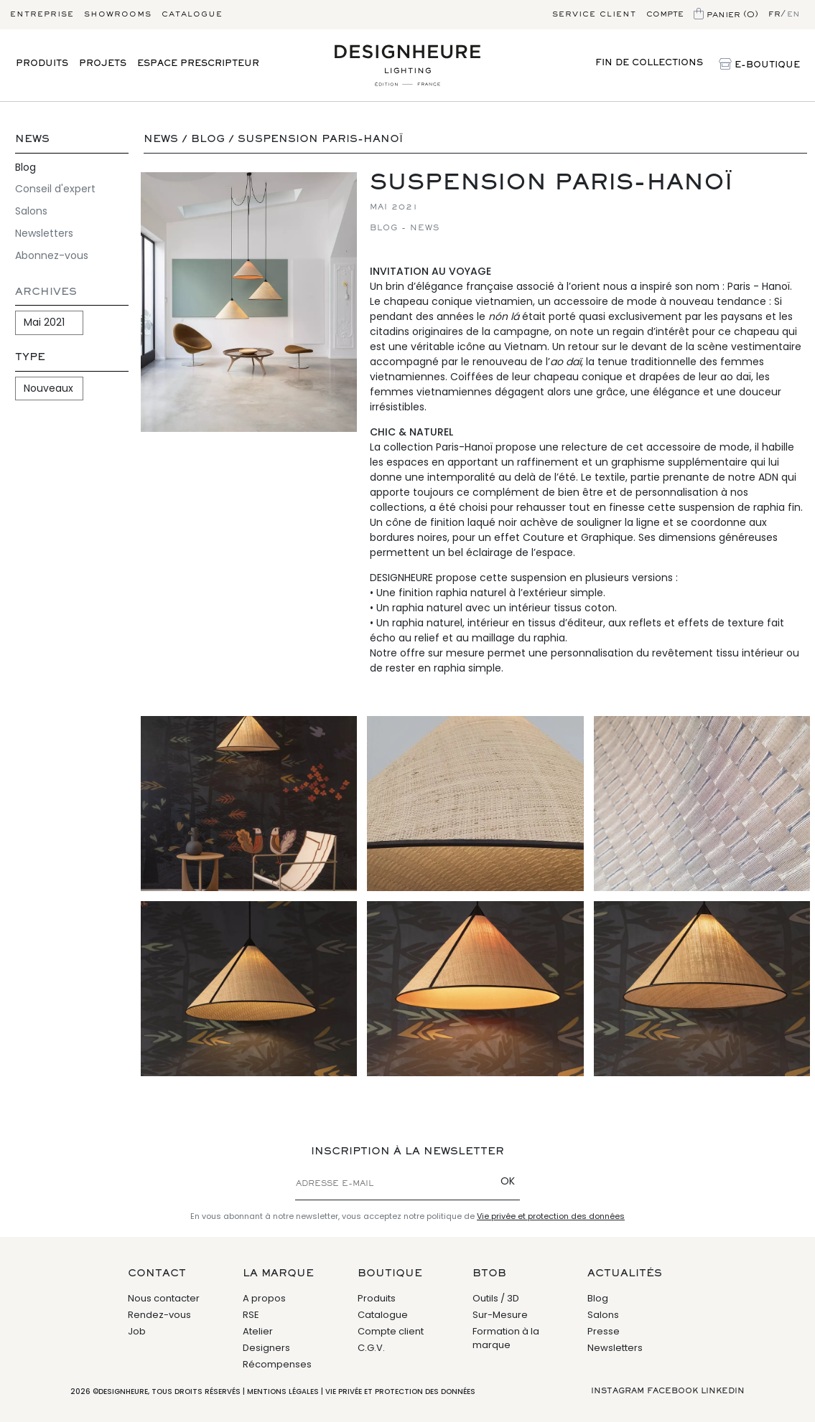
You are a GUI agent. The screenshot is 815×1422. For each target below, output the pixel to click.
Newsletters (44, 233)
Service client (594, 14)
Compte (665, 14)
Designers (266, 1348)
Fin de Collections (649, 63)
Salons (31, 211)
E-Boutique (759, 65)
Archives (46, 292)
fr (774, 14)
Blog (25, 167)
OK (507, 1181)
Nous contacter (164, 1298)
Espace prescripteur (198, 64)
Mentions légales (283, 1391)
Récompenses (277, 1364)
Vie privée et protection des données (551, 1216)
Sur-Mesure (500, 1315)
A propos (264, 1298)
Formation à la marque (505, 1338)
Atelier (258, 1331)
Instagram (617, 1391)
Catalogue (192, 14)
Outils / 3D (495, 1298)
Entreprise (42, 14)
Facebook (672, 1391)
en (793, 14)
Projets (102, 64)
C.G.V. (371, 1348)
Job (137, 1331)
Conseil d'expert (55, 189)
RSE (251, 1315)
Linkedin (723, 1391)
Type (30, 357)
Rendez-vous (159, 1315)
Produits (42, 64)
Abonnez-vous (51, 255)
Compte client (391, 1331)
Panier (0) (726, 15)
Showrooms (118, 14)
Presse (603, 1331)
